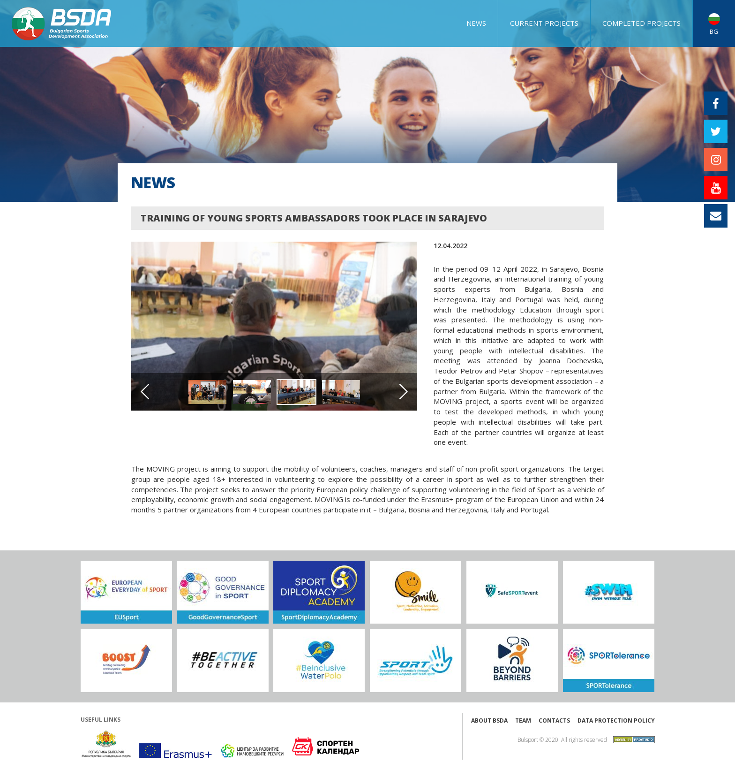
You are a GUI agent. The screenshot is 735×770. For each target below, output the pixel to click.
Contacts (554, 720)
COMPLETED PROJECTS (641, 23)
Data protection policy (616, 720)
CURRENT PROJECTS (544, 23)
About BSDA (489, 720)
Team (523, 720)
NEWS (476, 23)
